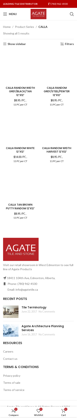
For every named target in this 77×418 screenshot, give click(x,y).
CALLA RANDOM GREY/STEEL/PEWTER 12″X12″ (57, 91)
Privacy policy (11, 375)
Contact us (10, 358)
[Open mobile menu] (10, 14)
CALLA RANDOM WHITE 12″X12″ (20, 150)
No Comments (47, 311)
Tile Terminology (34, 307)
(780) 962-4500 (58, 3)
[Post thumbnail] (10, 312)
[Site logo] (38, 13)
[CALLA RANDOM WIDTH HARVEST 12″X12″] (57, 127)
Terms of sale (11, 382)
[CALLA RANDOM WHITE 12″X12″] (20, 127)
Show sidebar (17, 44)
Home (7, 26)
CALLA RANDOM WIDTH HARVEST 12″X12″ (56, 150)
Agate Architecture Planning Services (43, 328)
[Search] (72, 14)
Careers (8, 351)
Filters (69, 44)
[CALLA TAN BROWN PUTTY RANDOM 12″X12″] (20, 184)
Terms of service (13, 390)
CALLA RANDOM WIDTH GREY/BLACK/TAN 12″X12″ (20, 91)
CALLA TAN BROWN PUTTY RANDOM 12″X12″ (20, 206)
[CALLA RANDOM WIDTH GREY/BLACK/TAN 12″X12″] (20, 67)
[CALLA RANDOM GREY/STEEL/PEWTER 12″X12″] (57, 67)
